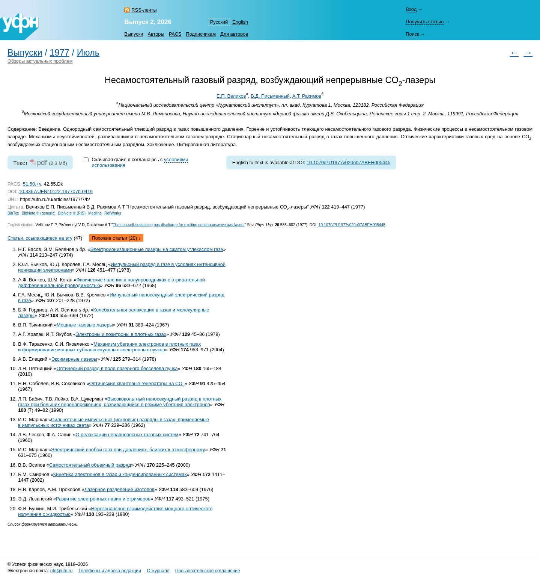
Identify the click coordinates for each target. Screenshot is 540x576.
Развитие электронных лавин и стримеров (103, 499)
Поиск (412, 34)
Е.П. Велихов (231, 96)
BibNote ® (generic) (39, 213)
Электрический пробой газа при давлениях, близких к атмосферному (128, 449)
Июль (88, 52)
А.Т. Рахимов (306, 96)
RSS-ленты (143, 10)
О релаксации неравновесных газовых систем (127, 434)
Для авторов (234, 34)
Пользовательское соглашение (207, 570)
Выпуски (133, 34)
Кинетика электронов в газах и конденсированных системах (120, 474)
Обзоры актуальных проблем (40, 61)
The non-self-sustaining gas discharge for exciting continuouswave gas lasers (178, 225)
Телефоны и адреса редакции (109, 570)
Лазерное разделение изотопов (119, 489)
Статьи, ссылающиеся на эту (40, 238)
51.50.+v (32, 184)
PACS (175, 34)
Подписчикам (201, 34)
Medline (95, 213)
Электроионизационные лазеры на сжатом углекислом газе (156, 249)
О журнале (158, 570)
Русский (219, 22)
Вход (411, 9)
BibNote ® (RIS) (72, 213)
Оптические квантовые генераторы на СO (137, 383)
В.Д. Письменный (270, 96)
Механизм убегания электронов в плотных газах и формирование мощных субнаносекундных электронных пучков (109, 346)
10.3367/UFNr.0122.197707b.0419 (56, 191)
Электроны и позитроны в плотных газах (121, 334)
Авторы (155, 34)
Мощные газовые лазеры (85, 325)
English (240, 22)
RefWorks (112, 213)
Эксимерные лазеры (74, 359)
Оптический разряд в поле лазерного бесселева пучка (117, 368)
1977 (59, 52)
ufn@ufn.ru (61, 570)
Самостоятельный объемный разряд (90, 465)
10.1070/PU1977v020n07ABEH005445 (349, 162)
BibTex (13, 213)
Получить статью (425, 21)
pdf (42, 162)
